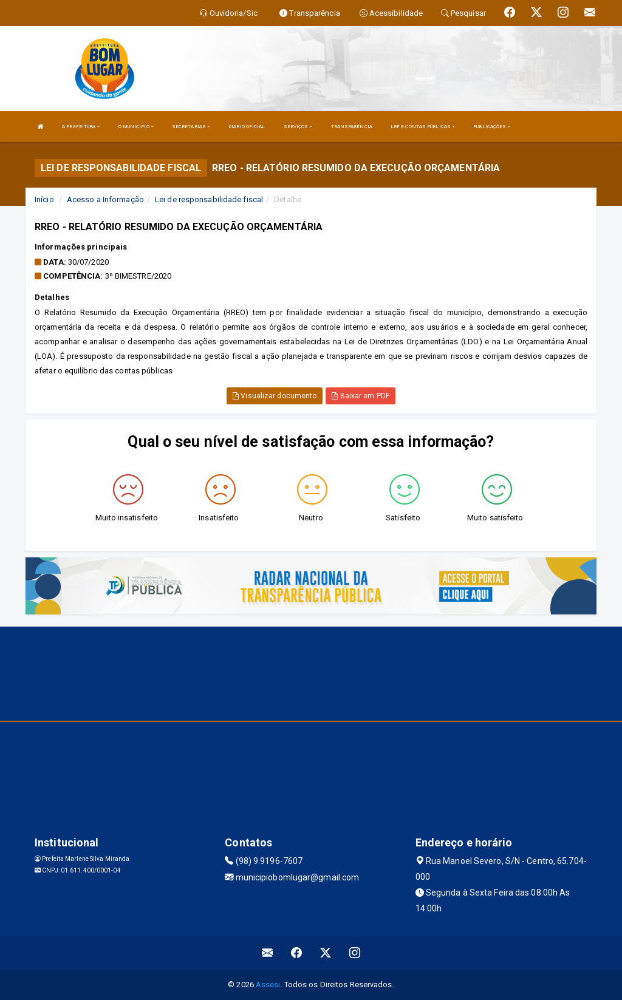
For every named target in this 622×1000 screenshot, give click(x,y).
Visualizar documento (274, 396)
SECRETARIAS (191, 126)
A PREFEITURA (81, 126)
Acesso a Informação (105, 199)
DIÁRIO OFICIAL (246, 126)
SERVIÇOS (298, 126)
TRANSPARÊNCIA (351, 126)
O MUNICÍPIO (136, 126)
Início (44, 199)
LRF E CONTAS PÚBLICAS (423, 126)
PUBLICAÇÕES (491, 126)
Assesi (268, 984)
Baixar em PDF (360, 396)
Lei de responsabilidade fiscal (209, 199)
